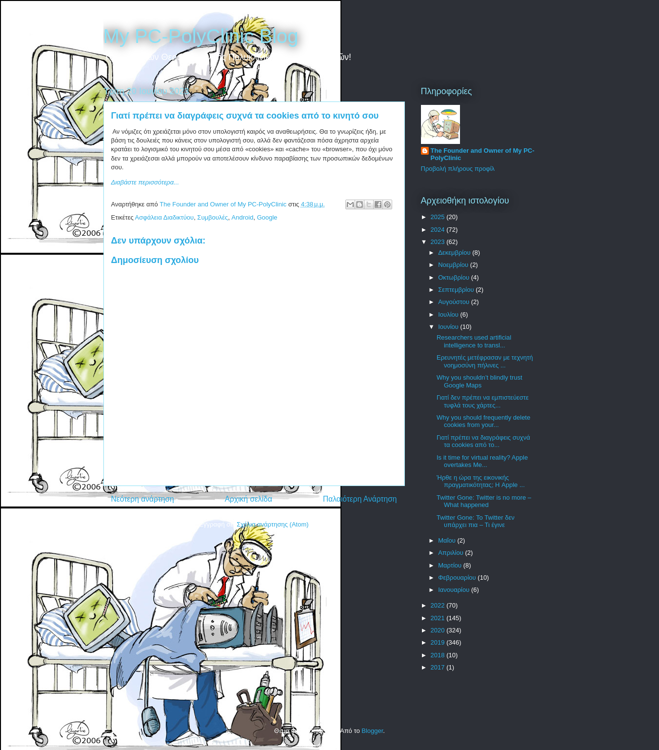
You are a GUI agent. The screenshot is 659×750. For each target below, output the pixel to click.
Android (243, 217)
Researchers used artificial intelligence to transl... (474, 341)
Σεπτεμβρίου (457, 289)
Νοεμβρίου (454, 264)
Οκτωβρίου (454, 277)
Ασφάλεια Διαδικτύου (164, 217)
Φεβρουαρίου (458, 577)
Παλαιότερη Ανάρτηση (360, 499)
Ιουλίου (449, 314)
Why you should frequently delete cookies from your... (483, 421)
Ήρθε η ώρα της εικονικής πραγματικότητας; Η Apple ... (481, 481)
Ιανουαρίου (454, 589)
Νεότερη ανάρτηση (142, 499)
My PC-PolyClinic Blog (201, 36)
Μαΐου (447, 540)
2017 (439, 667)
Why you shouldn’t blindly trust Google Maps (479, 381)
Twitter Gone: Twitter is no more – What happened (484, 501)
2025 (439, 217)
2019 (439, 642)
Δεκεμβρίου (455, 252)
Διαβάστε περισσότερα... (145, 182)
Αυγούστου (454, 301)
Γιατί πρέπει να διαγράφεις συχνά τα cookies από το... (483, 441)
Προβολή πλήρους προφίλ (458, 168)
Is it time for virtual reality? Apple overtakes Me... (482, 461)
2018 (439, 655)
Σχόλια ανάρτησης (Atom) (272, 524)
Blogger (372, 730)
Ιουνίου (449, 326)
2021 (439, 618)
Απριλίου (451, 552)
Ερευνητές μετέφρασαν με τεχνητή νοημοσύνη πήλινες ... (485, 361)
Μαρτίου (450, 565)
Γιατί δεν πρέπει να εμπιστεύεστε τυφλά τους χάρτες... (483, 401)
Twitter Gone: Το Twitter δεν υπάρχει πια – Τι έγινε (476, 521)
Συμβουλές (212, 217)
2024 (439, 229)
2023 (439, 241)
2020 (439, 630)
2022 (439, 605)
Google (267, 217)
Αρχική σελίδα (248, 499)
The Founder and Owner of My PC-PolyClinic (483, 154)
